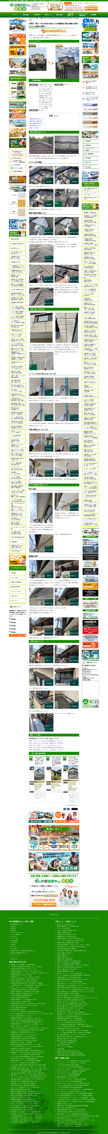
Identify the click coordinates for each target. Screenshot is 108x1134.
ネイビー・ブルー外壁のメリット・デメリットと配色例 (24, 1101)
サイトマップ (14, 600)
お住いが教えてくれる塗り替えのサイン (16, 252)
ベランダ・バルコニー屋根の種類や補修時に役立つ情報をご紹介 (26, 1069)
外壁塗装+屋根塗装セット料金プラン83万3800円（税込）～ (71, 936)
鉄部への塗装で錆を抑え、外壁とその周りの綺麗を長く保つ (71, 1018)
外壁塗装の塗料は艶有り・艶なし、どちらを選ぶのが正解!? (71, 1107)
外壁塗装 (17, 83)
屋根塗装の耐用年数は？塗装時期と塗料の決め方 (90, 459)
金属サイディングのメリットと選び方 (16, 431)
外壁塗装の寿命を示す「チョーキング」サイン (17, 330)
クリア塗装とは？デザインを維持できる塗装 (18, 321)
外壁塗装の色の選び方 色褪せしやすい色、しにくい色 (23, 966)
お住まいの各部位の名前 (17, 289)
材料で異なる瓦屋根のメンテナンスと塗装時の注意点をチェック (72, 993)
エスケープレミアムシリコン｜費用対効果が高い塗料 (69, 1071)
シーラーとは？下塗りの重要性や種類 (89, 317)
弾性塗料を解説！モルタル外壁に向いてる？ (90, 501)
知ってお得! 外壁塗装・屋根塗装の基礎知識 (21, 993)
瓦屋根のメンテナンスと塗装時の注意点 (17, 445)
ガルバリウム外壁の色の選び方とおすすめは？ (22, 1013)
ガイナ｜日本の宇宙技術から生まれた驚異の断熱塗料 (69, 1085)
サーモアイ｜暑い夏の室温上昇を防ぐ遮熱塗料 (68, 1062)
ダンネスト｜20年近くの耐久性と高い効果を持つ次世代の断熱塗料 (72, 1083)
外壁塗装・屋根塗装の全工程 (63, 930)
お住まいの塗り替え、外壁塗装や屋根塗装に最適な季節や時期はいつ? (27, 1020)
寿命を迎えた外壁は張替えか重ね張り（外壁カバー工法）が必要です (73, 963)
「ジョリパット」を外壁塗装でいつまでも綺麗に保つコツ (24, 1060)
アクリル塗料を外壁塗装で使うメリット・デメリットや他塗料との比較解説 (75, 1093)
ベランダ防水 (17, 97)
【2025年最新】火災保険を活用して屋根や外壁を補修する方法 (71, 948)
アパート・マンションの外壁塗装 (65, 1044)
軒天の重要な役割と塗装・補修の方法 (16, 381)
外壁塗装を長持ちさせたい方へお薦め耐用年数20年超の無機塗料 (72, 1112)
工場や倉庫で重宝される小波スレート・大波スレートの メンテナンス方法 (28, 1064)
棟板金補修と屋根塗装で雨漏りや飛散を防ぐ (17, 486)
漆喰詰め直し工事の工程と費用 (89, 391)
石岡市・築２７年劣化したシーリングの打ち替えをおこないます (45, 743)
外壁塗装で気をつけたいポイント (17, 363)
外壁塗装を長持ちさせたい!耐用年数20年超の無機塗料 (91, 322)
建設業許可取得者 (15, 586)
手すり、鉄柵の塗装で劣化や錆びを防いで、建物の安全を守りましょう (73, 1022)
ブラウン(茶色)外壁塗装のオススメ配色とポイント (90, 492)
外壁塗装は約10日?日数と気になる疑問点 (89, 258)
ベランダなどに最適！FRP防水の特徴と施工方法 (18, 500)
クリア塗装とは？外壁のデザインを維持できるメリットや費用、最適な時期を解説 (76, 1097)
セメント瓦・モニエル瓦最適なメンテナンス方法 (17, 450)
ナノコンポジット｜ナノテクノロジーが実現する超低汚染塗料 (71, 1077)
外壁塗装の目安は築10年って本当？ (15, 257)
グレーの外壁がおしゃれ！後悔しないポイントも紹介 (90, 473)
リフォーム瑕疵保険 (15, 932)
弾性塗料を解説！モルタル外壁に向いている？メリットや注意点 (26, 1116)
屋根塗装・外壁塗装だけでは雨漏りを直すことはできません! (25, 991)
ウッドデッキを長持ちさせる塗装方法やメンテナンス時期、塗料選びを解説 (75, 1024)
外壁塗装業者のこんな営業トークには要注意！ (90, 349)
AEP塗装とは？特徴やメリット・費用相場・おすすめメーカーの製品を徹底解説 (76, 1099)
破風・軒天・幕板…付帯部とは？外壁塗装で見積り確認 (70, 998)
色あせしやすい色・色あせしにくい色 (91, 93)
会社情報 (13, 942)
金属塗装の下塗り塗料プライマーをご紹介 (89, 313)
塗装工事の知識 (15, 239)
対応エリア (13, 944)
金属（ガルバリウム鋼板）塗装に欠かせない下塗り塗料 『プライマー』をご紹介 (76, 1118)
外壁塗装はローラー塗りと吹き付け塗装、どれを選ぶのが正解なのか (27, 1050)
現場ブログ (13, 926)
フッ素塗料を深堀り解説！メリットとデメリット (90, 496)
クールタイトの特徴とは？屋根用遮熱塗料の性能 (90, 514)
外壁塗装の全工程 (15, 262)
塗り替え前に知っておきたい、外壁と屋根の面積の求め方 (24, 1056)
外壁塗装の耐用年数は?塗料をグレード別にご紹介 (18, 294)
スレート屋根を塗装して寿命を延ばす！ (66, 1040)
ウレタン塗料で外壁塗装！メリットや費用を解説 (18, 312)
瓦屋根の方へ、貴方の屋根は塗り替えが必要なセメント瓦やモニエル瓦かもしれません (77, 995)
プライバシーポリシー (16, 591)
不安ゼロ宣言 (14, 940)
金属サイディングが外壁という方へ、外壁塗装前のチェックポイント (73, 1124)
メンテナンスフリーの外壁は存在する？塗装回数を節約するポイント (27, 1009)
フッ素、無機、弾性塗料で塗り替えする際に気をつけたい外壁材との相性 (28, 1062)
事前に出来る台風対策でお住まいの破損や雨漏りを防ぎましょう (26, 1089)
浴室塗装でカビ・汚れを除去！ (16, 473)
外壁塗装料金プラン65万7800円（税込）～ (67, 932)
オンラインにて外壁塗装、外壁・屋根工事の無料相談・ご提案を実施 (73, 973)
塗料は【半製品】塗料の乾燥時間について (17, 523)
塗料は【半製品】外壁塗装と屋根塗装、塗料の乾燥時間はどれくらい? (27, 1048)
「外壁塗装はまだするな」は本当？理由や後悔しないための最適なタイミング (29, 983)
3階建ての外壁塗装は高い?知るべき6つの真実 (91, 271)
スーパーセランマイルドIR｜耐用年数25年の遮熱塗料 (69, 1064)
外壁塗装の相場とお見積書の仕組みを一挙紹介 (68, 940)
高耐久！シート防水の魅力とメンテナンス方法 (17, 509)
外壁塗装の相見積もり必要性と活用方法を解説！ (90, 235)
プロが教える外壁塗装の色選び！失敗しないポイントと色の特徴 (26, 964)
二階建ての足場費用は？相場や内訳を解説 (90, 345)
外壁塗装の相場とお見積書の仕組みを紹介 (90, 239)
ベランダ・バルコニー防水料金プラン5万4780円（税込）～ (71, 938)
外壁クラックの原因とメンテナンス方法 (16, 335)
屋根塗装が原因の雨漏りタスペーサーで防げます (17, 422)
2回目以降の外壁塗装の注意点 (88, 299)
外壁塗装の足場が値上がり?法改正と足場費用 (91, 340)
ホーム (15, 14)
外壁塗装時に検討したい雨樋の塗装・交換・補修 (17, 399)
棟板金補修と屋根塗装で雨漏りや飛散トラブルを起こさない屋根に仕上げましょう (30, 1067)
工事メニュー (48, 14)
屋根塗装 (17, 88)
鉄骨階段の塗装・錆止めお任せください (17, 459)
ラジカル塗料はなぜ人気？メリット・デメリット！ (90, 519)
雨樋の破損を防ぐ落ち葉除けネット (15, 408)
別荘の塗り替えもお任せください (90, 198)
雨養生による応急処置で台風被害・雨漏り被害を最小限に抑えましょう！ (28, 1091)
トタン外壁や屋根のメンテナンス (16, 436)
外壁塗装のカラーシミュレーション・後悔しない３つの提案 (25, 975)
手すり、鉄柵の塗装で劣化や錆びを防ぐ (16, 463)
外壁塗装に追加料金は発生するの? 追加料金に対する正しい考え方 (72, 977)
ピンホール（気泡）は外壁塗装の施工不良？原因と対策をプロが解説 (27, 1028)
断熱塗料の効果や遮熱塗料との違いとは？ (90, 432)
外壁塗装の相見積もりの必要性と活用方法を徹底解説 (23, 1036)
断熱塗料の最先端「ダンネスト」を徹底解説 (90, 437)
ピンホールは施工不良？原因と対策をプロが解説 (17, 344)
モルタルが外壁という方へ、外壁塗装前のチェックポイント (71, 1120)
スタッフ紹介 (14, 577)
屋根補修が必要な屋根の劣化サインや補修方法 (17, 413)
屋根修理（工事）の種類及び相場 (16, 275)
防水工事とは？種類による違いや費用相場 (18, 496)
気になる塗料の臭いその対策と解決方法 (89, 267)
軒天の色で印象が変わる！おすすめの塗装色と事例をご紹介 (71, 1004)
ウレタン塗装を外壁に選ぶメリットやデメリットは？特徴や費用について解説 (75, 1095)
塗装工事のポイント (16, 248)
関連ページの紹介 (34, 127)
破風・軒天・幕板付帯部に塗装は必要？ (16, 372)
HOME (30, 18)
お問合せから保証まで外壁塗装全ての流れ (67, 928)
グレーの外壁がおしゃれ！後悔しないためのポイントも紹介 (25, 1103)
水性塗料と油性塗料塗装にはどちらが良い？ (90, 377)
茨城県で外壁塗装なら (16, 582)
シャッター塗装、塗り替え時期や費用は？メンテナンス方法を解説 (72, 1028)
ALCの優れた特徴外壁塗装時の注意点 (16, 532)
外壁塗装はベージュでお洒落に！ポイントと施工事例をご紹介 (25, 1109)
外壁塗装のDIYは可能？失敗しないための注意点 (90, 354)
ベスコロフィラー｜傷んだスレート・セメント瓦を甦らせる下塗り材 (73, 1067)
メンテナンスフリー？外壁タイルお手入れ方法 (90, 381)
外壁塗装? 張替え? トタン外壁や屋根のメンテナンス (69, 983)
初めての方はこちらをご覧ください (65, 922)
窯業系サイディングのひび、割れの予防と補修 (90, 363)
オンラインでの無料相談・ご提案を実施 (90, 212)
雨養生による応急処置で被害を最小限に (90, 446)
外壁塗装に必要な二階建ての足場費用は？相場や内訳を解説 (71, 1053)
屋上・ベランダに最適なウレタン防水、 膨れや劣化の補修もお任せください (29, 1075)
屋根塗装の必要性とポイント (63, 955)
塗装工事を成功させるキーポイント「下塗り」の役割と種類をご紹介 (73, 1116)
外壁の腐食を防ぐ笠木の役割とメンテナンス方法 (18, 395)
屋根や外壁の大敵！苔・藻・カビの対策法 (89, 414)
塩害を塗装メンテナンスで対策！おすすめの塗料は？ (23, 1081)
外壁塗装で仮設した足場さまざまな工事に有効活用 (90, 336)
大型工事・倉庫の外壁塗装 (63, 1042)
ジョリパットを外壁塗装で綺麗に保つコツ (90, 395)
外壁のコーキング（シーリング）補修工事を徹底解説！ (70, 979)
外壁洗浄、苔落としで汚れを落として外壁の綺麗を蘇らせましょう (72, 1034)
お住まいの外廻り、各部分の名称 (19, 1005)
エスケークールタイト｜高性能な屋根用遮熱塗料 (68, 1073)
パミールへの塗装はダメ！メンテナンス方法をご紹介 (90, 427)
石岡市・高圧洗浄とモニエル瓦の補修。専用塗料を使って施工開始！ (46, 741)
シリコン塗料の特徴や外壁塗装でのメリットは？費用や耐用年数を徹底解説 (75, 1091)
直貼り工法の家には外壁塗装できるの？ (89, 368)
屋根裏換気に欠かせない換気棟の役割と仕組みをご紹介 (24, 1079)
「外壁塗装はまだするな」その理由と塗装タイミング (18, 266)
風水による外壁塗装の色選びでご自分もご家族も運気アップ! (25, 977)
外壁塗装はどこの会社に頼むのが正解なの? (21, 1046)
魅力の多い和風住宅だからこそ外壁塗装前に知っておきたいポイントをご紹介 (75, 989)
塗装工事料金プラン (71, 14)
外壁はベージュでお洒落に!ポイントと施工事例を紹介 (91, 487)
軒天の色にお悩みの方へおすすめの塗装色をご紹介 (18, 385)
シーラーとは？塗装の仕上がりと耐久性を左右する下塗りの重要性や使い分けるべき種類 (78, 1114)
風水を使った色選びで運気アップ (91, 82)
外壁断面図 (14, 541)
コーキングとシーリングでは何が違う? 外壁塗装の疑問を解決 (25, 1052)
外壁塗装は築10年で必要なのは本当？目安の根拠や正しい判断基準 (27, 981)
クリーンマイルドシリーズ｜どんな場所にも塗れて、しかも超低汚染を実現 (75, 1087)
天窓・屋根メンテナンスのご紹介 (16, 390)
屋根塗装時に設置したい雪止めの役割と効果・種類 (18, 404)
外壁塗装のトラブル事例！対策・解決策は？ (90, 455)
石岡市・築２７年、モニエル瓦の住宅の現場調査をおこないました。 (46, 739)
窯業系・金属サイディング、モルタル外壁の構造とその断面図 (25, 1058)
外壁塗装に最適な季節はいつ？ (17, 303)
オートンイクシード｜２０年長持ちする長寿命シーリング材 (71, 1089)
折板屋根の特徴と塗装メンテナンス (15, 441)
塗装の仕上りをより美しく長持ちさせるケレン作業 (18, 349)
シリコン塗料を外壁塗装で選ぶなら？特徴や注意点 (18, 317)
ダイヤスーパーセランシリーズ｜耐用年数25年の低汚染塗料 (71, 1069)
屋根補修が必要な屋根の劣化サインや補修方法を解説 (69, 1016)
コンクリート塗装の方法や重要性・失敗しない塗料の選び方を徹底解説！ (74, 1030)
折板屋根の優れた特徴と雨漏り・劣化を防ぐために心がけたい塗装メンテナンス (76, 985)
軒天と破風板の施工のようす (37, 123)
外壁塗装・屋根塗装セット (17, 93)
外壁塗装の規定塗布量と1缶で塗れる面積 (90, 404)
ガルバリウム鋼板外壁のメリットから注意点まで (90, 290)
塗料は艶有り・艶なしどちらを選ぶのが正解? (90, 372)
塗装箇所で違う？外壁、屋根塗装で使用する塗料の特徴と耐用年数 (72, 1103)
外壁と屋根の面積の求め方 (18, 537)
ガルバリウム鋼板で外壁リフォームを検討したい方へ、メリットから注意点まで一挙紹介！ (32, 1011)
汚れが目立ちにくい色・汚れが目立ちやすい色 (92, 87)
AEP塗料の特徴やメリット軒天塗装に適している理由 (91, 524)
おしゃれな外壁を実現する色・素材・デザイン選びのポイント (25, 1099)
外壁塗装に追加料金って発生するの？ (89, 230)
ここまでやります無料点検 (82, 14)
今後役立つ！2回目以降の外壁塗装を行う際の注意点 (69, 965)
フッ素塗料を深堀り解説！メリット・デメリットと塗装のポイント (26, 1114)
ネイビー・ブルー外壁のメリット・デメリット (90, 469)
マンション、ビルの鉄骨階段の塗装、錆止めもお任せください (71, 1020)
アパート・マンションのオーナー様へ (90, 193)
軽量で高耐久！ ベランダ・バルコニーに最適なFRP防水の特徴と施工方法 (28, 1073)
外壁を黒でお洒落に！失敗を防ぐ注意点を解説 (90, 478)
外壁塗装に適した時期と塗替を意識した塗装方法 (17, 298)
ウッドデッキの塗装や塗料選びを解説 (16, 468)
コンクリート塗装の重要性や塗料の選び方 (16, 482)
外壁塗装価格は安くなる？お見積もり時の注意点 (18, 271)
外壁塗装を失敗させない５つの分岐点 (90, 226)
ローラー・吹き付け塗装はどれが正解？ (89, 400)
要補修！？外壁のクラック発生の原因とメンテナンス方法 (24, 1024)
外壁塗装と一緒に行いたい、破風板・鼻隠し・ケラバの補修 (71, 1000)
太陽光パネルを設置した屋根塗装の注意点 (90, 418)
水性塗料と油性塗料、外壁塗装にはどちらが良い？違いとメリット (72, 1109)
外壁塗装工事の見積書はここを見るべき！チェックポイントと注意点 (73, 942)
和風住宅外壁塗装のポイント (89, 386)
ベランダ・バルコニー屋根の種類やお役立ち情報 (18, 491)
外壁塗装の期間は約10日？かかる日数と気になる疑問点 (24, 979)
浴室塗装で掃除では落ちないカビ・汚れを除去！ (68, 1026)
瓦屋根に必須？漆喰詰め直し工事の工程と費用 (68, 991)
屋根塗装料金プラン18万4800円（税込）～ (67, 934)
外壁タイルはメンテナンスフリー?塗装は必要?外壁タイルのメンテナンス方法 (75, 987)
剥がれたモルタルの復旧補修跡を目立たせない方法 (18, 340)
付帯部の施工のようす (35, 125)
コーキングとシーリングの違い (18, 528)
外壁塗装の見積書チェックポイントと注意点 (90, 244)
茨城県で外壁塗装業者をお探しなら (19, 951)
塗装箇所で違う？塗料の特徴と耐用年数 (89, 304)
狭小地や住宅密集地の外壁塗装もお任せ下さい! (17, 427)
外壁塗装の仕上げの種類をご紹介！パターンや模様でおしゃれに (26, 1120)
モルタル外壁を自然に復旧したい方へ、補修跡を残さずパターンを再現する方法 (30, 1026)
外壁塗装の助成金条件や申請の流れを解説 (90, 221)
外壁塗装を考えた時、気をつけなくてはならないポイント (24, 1032)
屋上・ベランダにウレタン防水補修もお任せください (18, 505)
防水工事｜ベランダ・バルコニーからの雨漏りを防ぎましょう (71, 971)
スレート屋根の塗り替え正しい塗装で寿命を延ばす (18, 418)
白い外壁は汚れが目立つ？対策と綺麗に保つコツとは (90, 482)
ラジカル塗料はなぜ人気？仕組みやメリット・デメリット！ (25, 1118)
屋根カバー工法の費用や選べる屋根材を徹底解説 (17, 285)
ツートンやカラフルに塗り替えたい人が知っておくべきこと (92, 99)
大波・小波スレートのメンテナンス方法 (16, 551)
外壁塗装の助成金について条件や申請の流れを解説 (69, 975)
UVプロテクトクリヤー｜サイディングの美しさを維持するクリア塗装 (73, 1081)
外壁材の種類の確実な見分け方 (88, 281)
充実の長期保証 (14, 938)
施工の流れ (59, 14)
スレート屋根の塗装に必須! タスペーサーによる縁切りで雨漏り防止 (27, 1044)
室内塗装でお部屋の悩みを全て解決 (65, 969)
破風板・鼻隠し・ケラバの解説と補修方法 (18, 376)
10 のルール (14, 934)
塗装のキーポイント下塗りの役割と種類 (89, 308)
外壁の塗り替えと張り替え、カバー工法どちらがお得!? (24, 1003)
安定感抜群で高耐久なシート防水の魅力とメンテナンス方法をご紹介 (27, 1077)
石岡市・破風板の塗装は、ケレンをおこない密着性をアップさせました (47, 748)
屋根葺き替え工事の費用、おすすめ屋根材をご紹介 (69, 959)
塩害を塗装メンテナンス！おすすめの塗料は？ (18, 518)
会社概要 (93, 14)
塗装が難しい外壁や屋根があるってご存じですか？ (90, 359)
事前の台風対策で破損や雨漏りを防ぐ (89, 441)
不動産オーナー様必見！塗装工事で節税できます (90, 331)
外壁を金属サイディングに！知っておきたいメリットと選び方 (71, 981)
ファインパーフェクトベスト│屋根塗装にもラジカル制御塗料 (71, 1060)
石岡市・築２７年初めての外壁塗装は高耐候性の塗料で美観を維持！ (46, 745)
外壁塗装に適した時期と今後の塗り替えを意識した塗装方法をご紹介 (27, 1018)
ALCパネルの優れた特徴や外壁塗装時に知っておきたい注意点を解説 (27, 1054)
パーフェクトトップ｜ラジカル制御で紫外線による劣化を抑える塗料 (73, 1058)
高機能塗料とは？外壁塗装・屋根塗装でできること (18, 354)
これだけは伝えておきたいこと (18, 930)
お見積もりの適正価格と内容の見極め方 (90, 248)
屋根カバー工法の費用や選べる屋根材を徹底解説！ (69, 961)
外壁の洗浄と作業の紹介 (36, 121)
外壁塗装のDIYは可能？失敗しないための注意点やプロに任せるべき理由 (28, 1001)
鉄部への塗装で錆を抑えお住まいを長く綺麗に (17, 454)
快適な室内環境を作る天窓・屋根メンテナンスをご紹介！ (70, 1006)
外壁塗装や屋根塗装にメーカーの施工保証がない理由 (90, 326)
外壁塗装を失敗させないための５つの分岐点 (21, 973)
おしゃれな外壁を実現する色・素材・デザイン (90, 464)
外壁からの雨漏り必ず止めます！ (65, 951)
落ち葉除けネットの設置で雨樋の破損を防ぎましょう (69, 1014)
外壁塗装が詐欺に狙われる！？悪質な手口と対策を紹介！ (24, 1038)
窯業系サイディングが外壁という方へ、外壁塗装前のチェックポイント (73, 1122)
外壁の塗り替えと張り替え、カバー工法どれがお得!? (90, 276)
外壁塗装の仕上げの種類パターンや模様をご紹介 (90, 505)
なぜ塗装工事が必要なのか (18, 243)
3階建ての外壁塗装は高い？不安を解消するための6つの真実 (25, 989)
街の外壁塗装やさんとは (16, 922)
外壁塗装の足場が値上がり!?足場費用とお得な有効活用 (70, 1051)
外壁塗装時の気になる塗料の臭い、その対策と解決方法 (24, 987)
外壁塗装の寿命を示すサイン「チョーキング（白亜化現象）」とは (26, 1022)
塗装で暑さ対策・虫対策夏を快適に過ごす (17, 326)
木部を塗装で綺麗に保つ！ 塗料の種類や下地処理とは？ (24, 1083)
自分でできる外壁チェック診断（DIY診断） (21, 999)
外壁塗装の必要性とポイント (63, 953)
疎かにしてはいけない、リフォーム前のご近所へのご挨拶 (24, 985)
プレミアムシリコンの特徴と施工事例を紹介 (89, 510)
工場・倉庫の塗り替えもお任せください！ (90, 189)
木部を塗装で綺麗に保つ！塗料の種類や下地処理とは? (91, 423)
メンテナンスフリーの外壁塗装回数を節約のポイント (90, 285)
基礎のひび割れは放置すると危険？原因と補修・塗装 (23, 1093)
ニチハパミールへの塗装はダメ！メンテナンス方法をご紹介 (25, 1085)
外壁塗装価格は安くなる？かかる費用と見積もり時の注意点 (71, 944)
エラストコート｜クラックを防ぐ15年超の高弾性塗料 (69, 1079)
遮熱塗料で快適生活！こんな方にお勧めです (67, 1075)
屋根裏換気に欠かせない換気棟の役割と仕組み (17, 514)
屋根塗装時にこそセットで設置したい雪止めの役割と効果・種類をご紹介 (74, 1012)
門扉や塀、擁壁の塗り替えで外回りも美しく (67, 967)
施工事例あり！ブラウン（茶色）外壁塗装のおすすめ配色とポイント (27, 1112)
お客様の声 (37, 14)
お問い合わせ (14, 596)
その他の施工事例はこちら (72, 803)
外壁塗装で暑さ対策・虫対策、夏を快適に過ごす (68, 1049)
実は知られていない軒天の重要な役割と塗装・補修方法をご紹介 (72, 1002)
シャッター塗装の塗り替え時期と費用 (16, 477)
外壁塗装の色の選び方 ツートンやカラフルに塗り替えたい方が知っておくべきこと (30, 971)
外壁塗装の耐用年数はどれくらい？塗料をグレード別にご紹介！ (26, 1015)
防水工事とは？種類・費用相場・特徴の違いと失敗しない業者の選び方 (28, 1071)
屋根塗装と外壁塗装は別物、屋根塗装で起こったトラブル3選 (25, 1042)
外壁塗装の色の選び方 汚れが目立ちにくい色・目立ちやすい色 (26, 968)
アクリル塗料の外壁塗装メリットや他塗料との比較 (18, 307)
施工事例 (26, 14)
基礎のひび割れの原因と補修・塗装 (88, 450)
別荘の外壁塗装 (60, 1047)
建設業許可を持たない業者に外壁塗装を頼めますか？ (23, 948)
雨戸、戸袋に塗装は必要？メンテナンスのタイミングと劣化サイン (72, 1032)
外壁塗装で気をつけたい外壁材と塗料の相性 (17, 546)
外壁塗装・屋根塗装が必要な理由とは (20, 995)
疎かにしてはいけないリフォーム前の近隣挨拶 (90, 262)
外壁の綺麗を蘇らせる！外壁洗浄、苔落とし (90, 409)
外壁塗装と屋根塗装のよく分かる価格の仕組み (68, 924)
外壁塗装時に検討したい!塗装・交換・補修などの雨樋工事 (70, 1010)
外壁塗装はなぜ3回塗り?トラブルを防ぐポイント (17, 367)
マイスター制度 (14, 936)
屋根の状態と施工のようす (36, 118)
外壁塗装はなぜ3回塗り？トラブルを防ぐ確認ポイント (24, 1034)
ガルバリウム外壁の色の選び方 (89, 294)
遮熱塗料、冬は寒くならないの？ (65, 1101)
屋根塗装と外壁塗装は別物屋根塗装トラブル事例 (18, 358)
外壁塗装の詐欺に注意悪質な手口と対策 (89, 253)
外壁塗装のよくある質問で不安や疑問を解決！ (90, 216)
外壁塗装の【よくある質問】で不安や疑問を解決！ (23, 962)
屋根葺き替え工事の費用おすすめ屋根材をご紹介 (17, 280)
